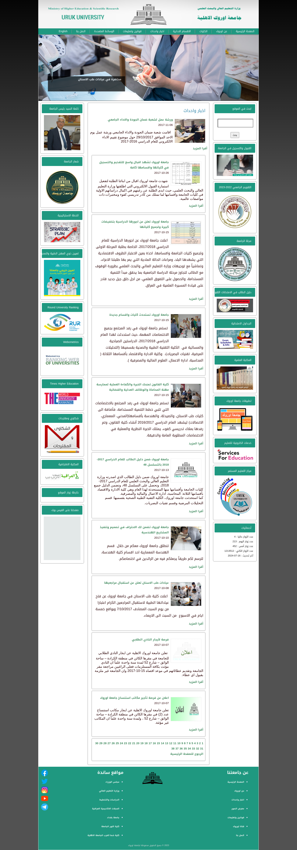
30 (96, 743)
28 (105, 743)
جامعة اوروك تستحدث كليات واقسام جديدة (139, 314)
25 (117, 743)
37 (177, 748)
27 (109, 743)
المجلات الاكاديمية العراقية (105, 809)
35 (185, 748)
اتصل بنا (80, 31)
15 (158, 743)
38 (173, 748)
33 (193, 748)
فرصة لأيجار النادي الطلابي (150, 639)
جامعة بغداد (113, 818)
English (63, 31)
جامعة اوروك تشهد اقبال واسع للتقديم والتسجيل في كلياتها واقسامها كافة (134, 165)
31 (201, 748)
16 (154, 743)
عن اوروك (221, 31)
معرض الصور (237, 809)
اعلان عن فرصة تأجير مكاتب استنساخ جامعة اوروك (134, 697)
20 (137, 743)
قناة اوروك (238, 826)
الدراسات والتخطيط (109, 800)
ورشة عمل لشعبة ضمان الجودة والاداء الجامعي (140, 119)
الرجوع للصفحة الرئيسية (186, 754)
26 (113, 743)
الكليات (203, 31)
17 (150, 743)
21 (133, 743)
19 (142, 743)
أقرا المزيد (200, 148)
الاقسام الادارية (182, 31)
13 (166, 743)
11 (175, 743)
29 (100, 743)
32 (197, 748)
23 (125, 743)
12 (170, 743)
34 (189, 748)
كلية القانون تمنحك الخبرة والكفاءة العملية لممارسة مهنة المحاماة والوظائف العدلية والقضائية (132, 387)
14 (162, 743)
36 (181, 748)
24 (121, 743)
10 (179, 743)
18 (146, 743)
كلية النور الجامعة (110, 826)
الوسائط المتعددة (104, 31)
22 (129, 743)
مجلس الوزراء (112, 782)
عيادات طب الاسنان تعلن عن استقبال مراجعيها (136, 582)
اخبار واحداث (157, 31)
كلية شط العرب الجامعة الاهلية (103, 835)
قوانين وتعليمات (132, 31)
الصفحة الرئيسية (245, 31)
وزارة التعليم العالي (109, 791)
